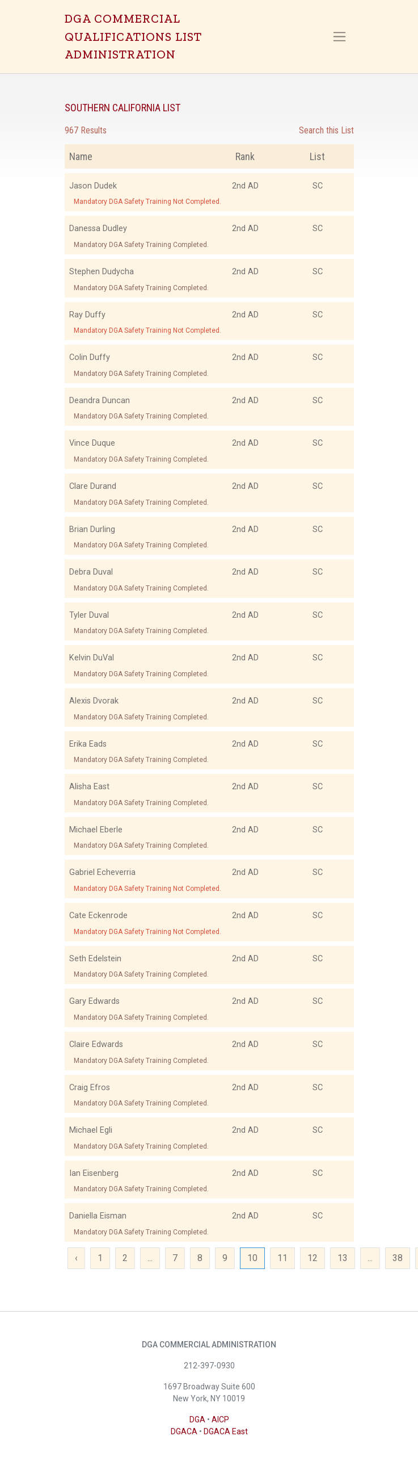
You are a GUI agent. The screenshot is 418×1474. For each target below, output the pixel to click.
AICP (220, 1419)
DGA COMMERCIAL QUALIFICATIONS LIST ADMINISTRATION (133, 36)
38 (397, 1258)
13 (342, 1258)
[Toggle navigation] (339, 37)
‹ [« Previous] (76, 1258)
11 (282, 1258)
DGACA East (226, 1431)
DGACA (184, 1431)
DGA (197, 1419)
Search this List (326, 130)
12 (312, 1258)
